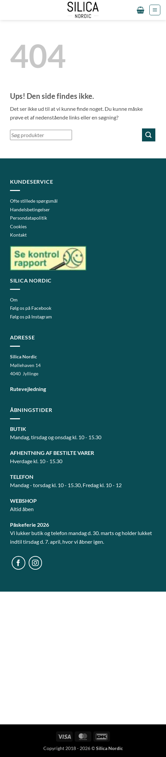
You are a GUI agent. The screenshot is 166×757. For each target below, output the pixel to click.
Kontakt (18, 235)
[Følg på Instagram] (35, 563)
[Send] (148, 134)
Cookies (18, 226)
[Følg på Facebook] (18, 563)
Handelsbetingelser (30, 209)
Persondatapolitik (28, 218)
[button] (140, 10)
